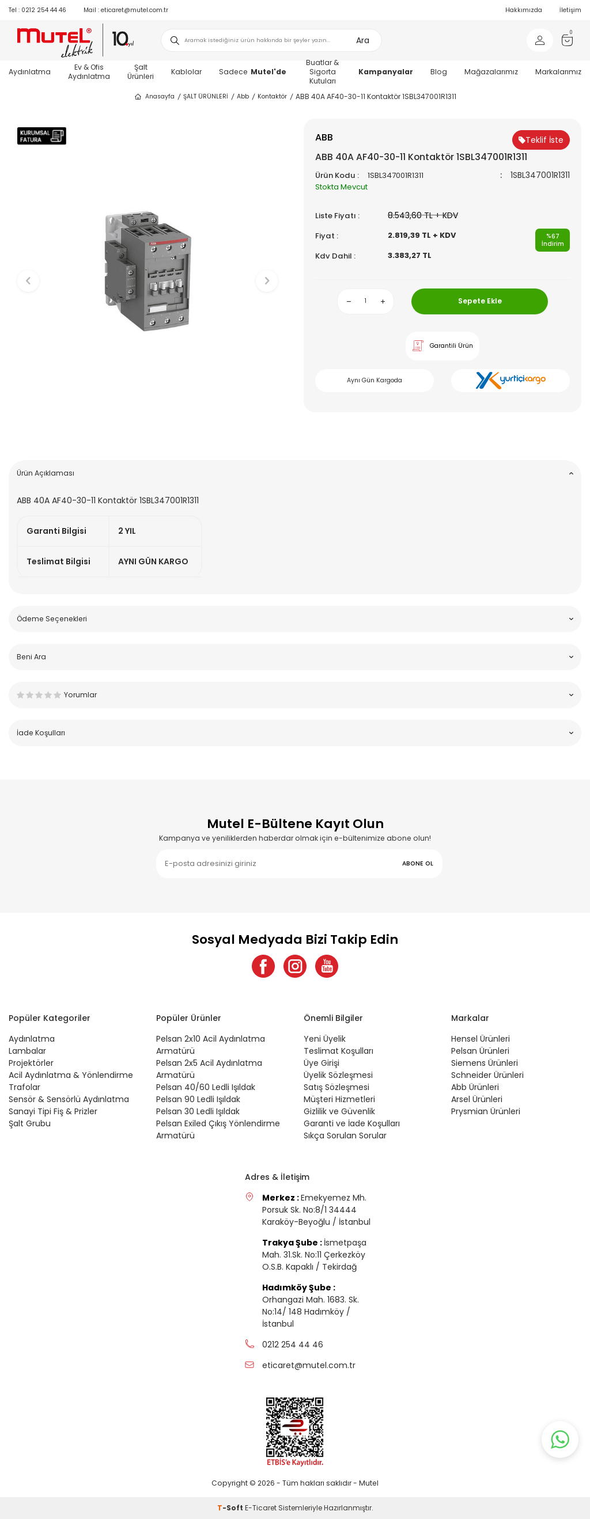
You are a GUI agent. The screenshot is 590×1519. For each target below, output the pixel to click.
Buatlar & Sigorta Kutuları (322, 71)
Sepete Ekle (480, 301)
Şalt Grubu (30, 1123)
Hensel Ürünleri (480, 1039)
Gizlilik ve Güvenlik (339, 1111)
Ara (362, 40)
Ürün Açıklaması (295, 473)
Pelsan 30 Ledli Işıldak (198, 1111)
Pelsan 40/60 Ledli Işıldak (205, 1087)
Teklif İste (541, 140)
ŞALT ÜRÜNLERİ (205, 96)
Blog (438, 72)
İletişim (570, 10)
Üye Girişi (321, 1063)
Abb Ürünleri (475, 1087)
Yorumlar (295, 695)
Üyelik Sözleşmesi (338, 1075)
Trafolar (24, 1087)
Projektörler (31, 1063)
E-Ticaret (261, 1508)
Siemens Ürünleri (484, 1063)
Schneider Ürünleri (487, 1075)
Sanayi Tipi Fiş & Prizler (53, 1111)
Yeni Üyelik (325, 1039)
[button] (147, 433)
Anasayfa (154, 96)
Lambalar (27, 1051)
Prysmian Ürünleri (485, 1111)
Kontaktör (272, 96)
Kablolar (186, 72)
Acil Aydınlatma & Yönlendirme (71, 1075)
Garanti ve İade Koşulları (352, 1123)
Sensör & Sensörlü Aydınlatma (69, 1099)
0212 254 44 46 (37, 10)
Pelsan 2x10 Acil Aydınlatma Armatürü (210, 1045)
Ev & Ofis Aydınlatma (89, 71)
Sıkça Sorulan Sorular (345, 1135)
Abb (243, 96)
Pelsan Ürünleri (480, 1051)
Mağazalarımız (491, 72)
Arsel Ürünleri (476, 1099)
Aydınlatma (30, 72)
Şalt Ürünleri (140, 71)
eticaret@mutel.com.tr (126, 10)
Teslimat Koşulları (338, 1051)
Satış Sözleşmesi (336, 1087)
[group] (147, 271)
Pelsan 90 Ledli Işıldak (198, 1099)
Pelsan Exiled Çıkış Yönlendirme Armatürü (218, 1129)
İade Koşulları (295, 733)
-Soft (231, 1508)
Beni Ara (295, 657)
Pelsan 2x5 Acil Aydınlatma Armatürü (209, 1069)
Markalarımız (558, 72)
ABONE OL (417, 863)
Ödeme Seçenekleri (295, 619)
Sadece (252, 72)
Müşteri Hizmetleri (339, 1099)
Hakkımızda (523, 10)
